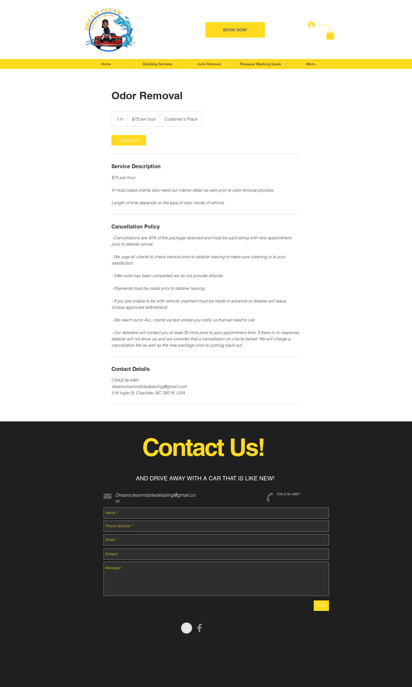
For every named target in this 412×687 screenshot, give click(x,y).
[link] (128, 140)
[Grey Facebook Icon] (199, 628)
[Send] (321, 605)
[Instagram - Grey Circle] (186, 628)
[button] (330, 34)
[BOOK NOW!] (235, 30)
